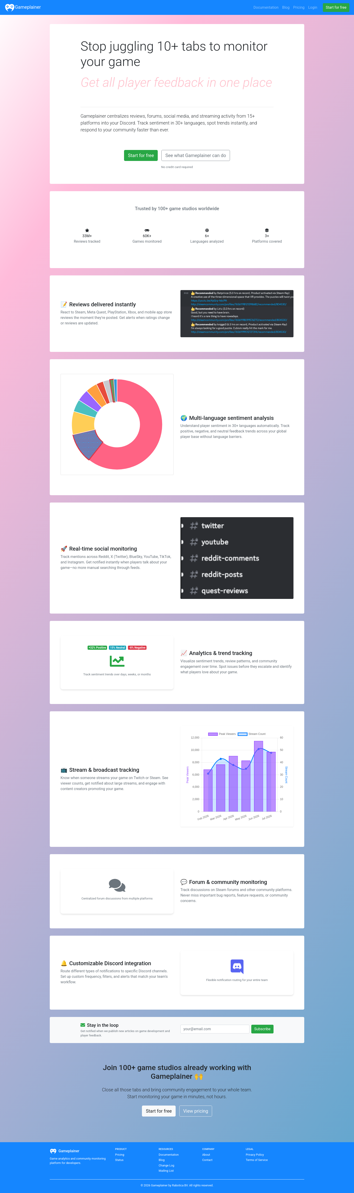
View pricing (195, 1111)
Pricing (119, 1154)
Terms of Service (257, 1160)
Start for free (141, 155)
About (206, 1154)
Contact (207, 1160)
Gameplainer (23, 7)
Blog (162, 1160)
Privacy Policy (255, 1154)
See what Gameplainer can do (195, 155)
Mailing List (166, 1170)
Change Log (166, 1165)
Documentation (169, 1154)
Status (119, 1160)
